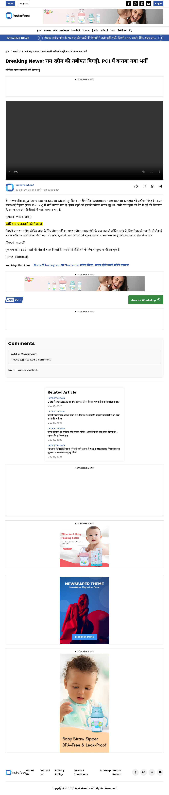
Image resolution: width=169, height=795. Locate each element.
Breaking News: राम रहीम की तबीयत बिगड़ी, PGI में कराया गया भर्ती (54, 51)
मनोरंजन (64, 30)
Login (158, 3)
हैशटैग (95, 30)
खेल (55, 30)
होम (39, 30)
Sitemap (105, 770)
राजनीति (75, 30)
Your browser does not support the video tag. (84, 140)
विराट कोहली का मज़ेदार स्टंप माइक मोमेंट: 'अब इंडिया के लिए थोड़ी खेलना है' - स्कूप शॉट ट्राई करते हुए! (83, 434)
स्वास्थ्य (47, 30)
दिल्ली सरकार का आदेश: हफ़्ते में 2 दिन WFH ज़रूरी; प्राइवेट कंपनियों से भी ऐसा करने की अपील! (83, 417)
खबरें (15, 51)
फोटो (113, 30)
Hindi (10, 3)
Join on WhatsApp (145, 299)
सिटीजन (122, 30)
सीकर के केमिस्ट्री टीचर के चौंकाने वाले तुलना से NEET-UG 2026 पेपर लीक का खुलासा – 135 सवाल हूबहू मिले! (84, 451)
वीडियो (104, 30)
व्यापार (86, 30)
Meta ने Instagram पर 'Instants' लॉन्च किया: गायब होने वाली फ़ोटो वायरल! (81, 265)
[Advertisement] (84, 89)
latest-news (56, 398)
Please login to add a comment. (31, 359)
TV (13, 300)
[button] (130, 30)
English (23, 3)
